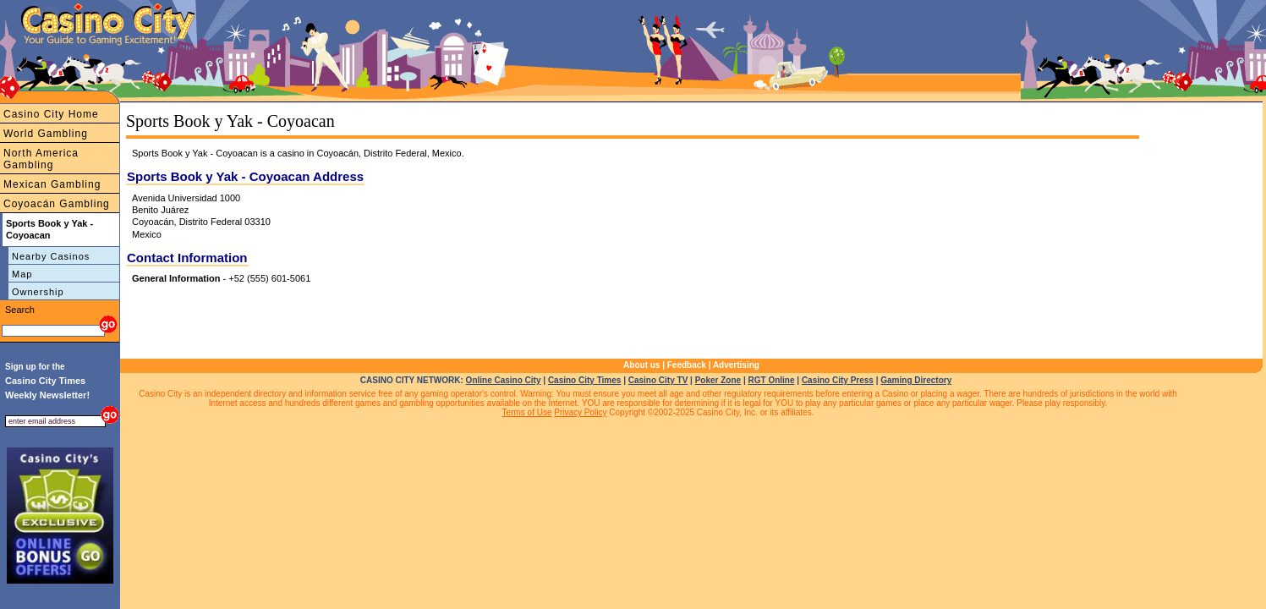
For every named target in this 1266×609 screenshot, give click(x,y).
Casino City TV (658, 380)
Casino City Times (585, 380)
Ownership (38, 292)
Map (22, 274)
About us (641, 365)
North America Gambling (41, 159)
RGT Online (771, 380)
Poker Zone (718, 380)
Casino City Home (51, 114)
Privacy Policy (580, 412)
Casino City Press (838, 380)
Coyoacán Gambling (56, 204)
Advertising (736, 365)
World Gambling (45, 134)
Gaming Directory (915, 380)
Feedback (686, 365)
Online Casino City (503, 380)
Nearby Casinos (51, 256)
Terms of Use (527, 412)
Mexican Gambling (52, 184)
